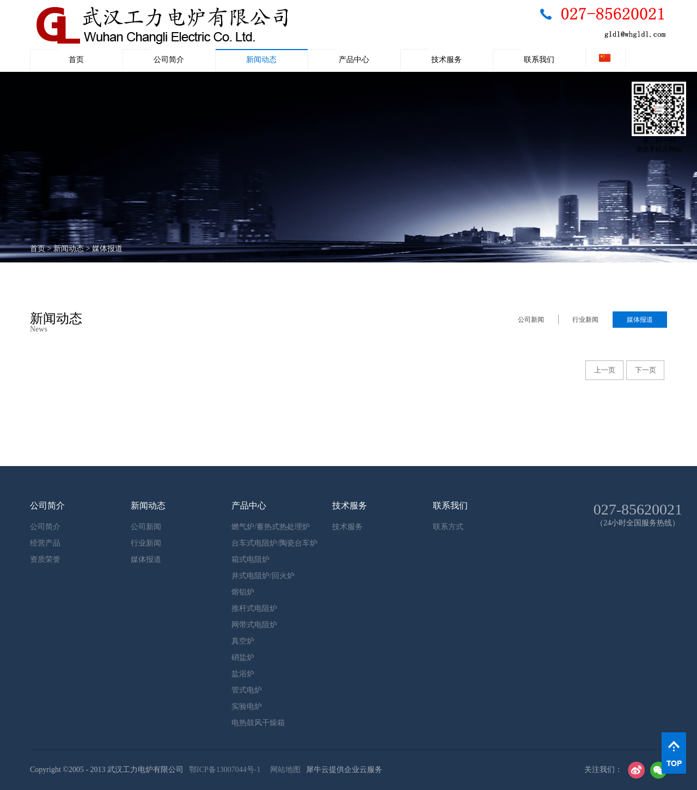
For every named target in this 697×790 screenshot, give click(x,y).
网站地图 (283, 769)
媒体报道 (107, 248)
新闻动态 (68, 248)
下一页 (645, 370)
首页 (76, 60)
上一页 (604, 370)
